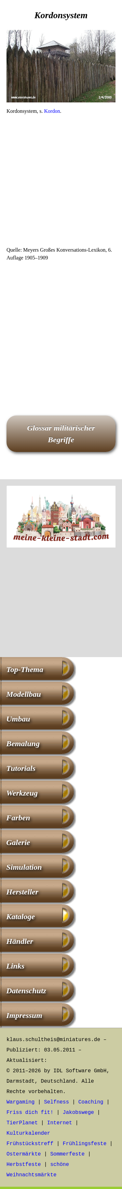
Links (15, 966)
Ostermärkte (24, 1154)
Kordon (52, 111)
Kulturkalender (28, 1133)
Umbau (18, 719)
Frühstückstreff (30, 1144)
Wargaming (20, 1102)
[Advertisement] (61, 183)
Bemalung (23, 743)
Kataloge (20, 916)
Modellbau (23, 694)
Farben (18, 817)
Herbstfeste (24, 1165)
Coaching (90, 1102)
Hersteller (22, 892)
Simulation (24, 867)
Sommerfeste (67, 1154)
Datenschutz (26, 990)
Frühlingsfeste (84, 1144)
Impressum (24, 1015)
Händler (19, 941)
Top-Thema (24, 669)
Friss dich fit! (30, 1113)
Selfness (56, 1102)
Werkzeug (22, 793)
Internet (59, 1123)
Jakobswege (78, 1113)
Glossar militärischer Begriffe (61, 434)
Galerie (18, 842)
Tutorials (20, 768)
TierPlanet (22, 1123)
